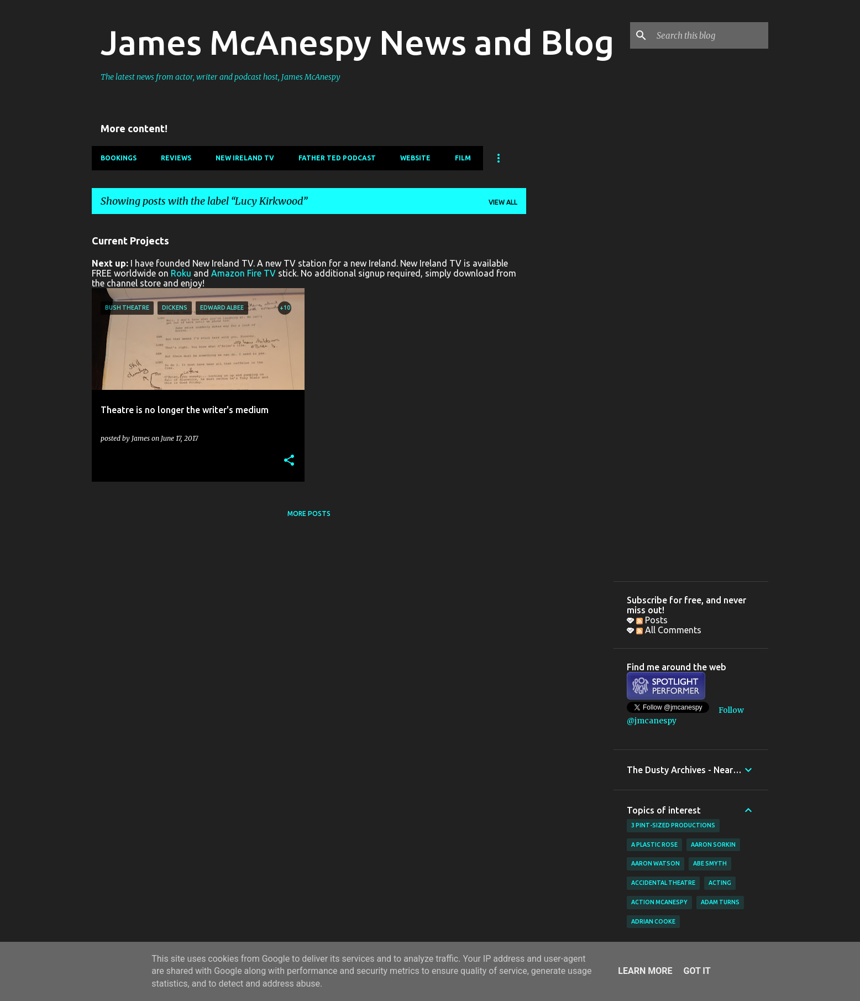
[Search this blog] (710, 35)
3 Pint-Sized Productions (673, 825)
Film (463, 157)
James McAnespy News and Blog (357, 42)
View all (503, 202)
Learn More (645, 971)
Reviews (176, 157)
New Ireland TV (245, 157)
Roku (181, 273)
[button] (289, 460)
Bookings (119, 157)
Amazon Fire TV (243, 273)
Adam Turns (720, 902)
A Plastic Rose (654, 844)
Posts (652, 620)
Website (415, 157)
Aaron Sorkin (713, 844)
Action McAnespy (659, 902)
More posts (309, 513)
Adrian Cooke (653, 921)
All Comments (668, 630)
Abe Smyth (710, 863)
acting (720, 882)
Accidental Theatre (663, 882)
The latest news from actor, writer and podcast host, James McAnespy (220, 77)
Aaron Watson (655, 863)
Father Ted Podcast (337, 157)
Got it (696, 971)
